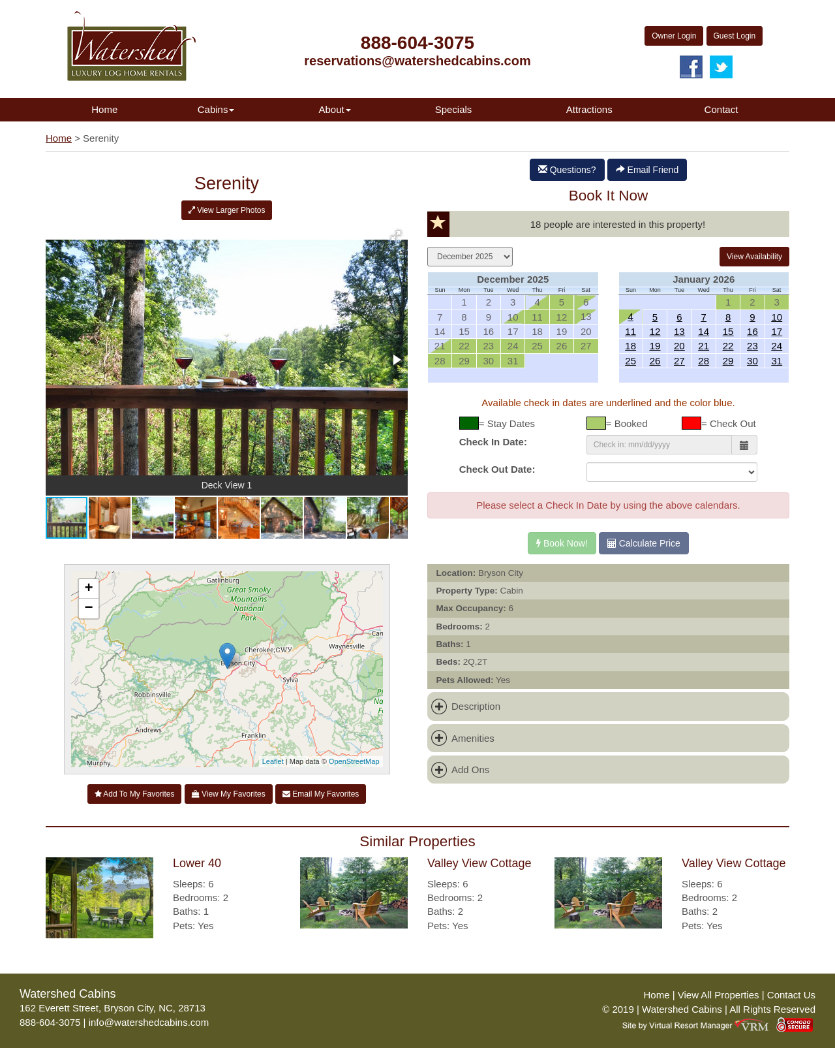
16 (752, 331)
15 (728, 331)
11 (630, 331)
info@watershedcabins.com (149, 1022)
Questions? (567, 170)
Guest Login (735, 35)
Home (104, 109)
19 (655, 345)
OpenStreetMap (354, 761)
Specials (453, 109)
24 (776, 345)
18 (630, 345)
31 (776, 360)
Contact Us (791, 994)
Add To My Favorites (135, 794)
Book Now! (562, 543)
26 (655, 360)
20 (679, 345)
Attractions (589, 109)
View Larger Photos (227, 210)
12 (655, 331)
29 (728, 360)
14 (703, 331)
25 (630, 360)
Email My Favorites (320, 794)
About (334, 109)
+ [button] (88, 589)
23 (752, 345)
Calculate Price (643, 543)
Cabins (216, 109)
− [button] (88, 608)
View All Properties (718, 994)
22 (728, 345)
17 (776, 331)
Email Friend (647, 170)
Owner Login (674, 35)
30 (752, 360)
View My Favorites (229, 794)
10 (776, 317)
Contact (721, 109)
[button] (396, 235)
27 (679, 360)
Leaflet (273, 761)
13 (679, 331)
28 (703, 360)
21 (703, 345)
